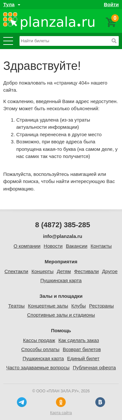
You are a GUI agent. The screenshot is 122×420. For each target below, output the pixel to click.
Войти (111, 4)
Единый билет (83, 358)
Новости (53, 246)
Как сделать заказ (78, 340)
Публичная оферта (94, 367)
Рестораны (101, 305)
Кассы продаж (39, 340)
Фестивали (86, 271)
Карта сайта (61, 413)
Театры (16, 305)
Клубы (78, 305)
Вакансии (76, 246)
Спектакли (16, 271)
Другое (110, 271)
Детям (64, 271)
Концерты (43, 271)
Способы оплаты (40, 349)
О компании (27, 246)
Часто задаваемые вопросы (38, 367)
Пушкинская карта (61, 280)
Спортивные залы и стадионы (61, 315)
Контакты (101, 246)
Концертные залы (48, 305)
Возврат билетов (82, 349)
